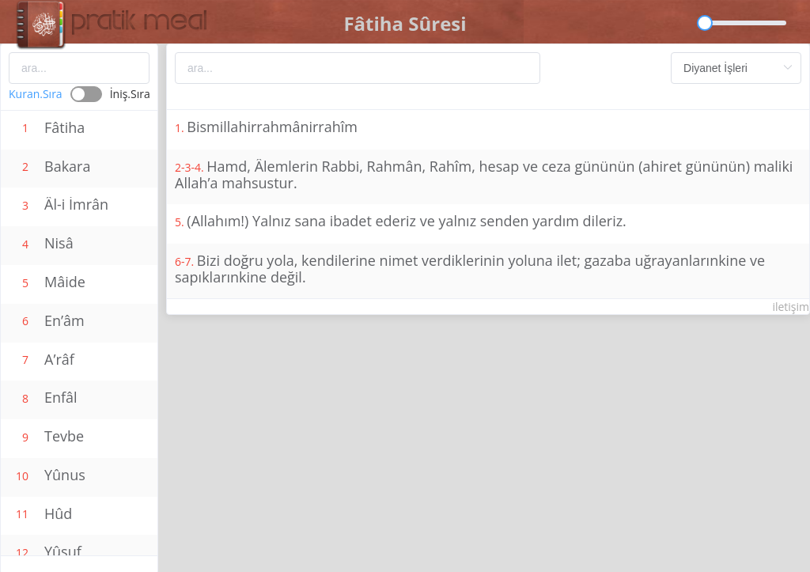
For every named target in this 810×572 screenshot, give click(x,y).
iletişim (790, 306)
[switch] (79, 94)
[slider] (745, 23)
